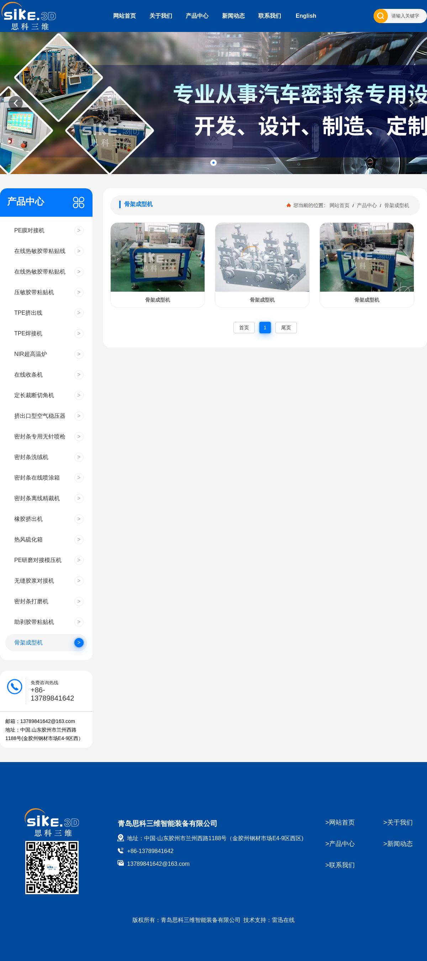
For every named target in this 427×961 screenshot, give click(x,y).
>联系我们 (340, 865)
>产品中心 (340, 843)
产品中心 (197, 16)
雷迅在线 (283, 920)
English (306, 16)
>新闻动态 (398, 843)
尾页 (286, 327)
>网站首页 (340, 822)
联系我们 (269, 16)
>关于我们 (398, 822)
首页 (244, 327)
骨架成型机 (396, 205)
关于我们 (160, 16)
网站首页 (124, 16)
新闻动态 (233, 16)
